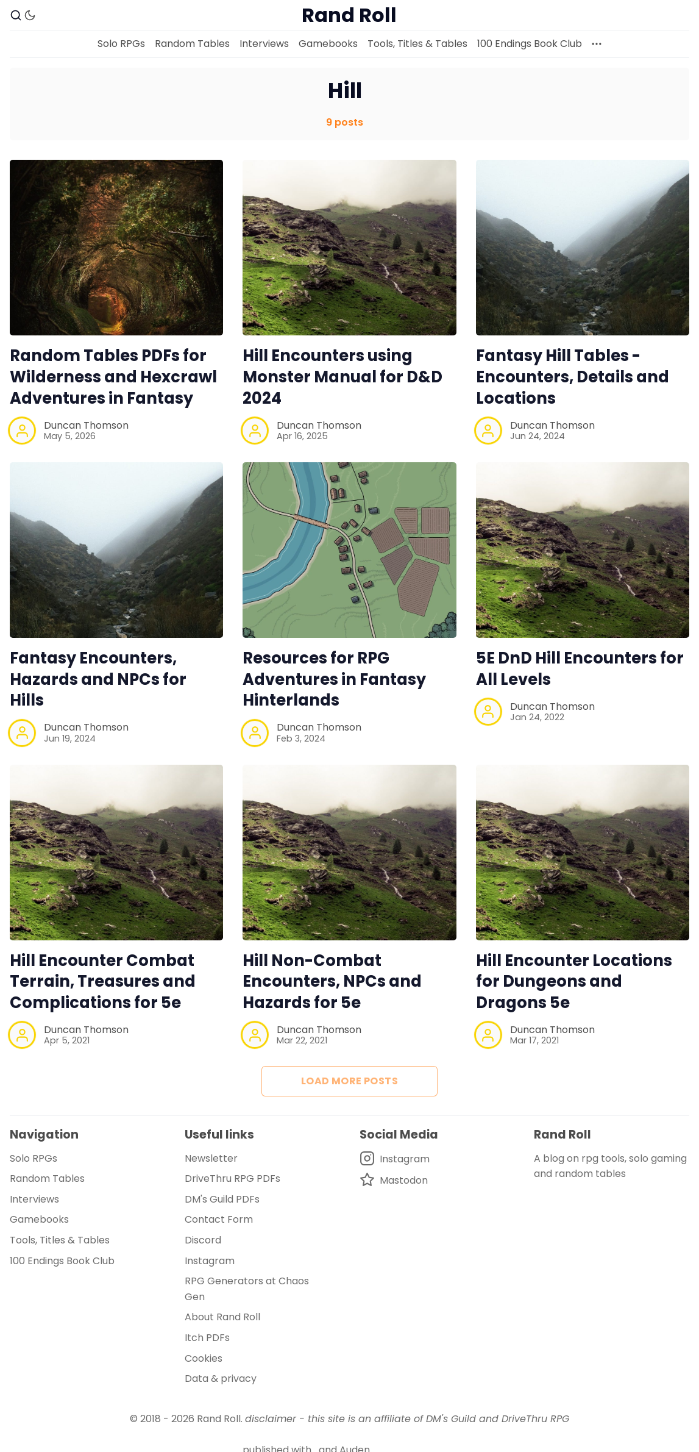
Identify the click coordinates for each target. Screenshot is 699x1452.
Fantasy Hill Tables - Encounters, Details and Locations (572, 377)
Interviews (264, 44)
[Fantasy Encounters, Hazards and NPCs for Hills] (116, 550)
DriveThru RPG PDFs (232, 1178)
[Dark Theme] (30, 15)
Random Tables (192, 44)
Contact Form (219, 1219)
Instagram (210, 1261)
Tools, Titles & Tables (417, 44)
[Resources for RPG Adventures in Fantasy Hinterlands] (349, 550)
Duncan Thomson (86, 425)
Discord (203, 1240)
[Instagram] (395, 1159)
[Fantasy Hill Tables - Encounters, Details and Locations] (582, 247)
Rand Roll (219, 1419)
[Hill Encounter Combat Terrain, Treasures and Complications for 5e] (116, 852)
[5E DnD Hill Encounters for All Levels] (582, 550)
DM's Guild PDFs (222, 1199)
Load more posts (349, 1081)
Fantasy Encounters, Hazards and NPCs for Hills (98, 679)
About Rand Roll (222, 1317)
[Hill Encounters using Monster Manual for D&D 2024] (349, 247)
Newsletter (211, 1158)
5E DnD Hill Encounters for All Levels (580, 668)
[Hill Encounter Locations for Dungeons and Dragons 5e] (582, 852)
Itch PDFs (207, 1338)
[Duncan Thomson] (22, 430)
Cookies (203, 1358)
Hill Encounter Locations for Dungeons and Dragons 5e (574, 982)
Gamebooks (328, 44)
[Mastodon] (395, 1180)
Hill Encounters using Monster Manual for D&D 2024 (342, 377)
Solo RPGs (121, 44)
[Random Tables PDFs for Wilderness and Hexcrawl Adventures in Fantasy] (116, 247)
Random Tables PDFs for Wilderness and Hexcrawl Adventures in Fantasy (113, 377)
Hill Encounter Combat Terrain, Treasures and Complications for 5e (103, 982)
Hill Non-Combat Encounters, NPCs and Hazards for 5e (332, 982)
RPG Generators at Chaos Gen (247, 1289)
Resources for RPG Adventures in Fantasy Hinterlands (334, 679)
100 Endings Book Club (529, 44)
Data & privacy (221, 1379)
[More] (596, 44)
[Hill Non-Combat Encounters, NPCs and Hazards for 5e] (349, 852)
